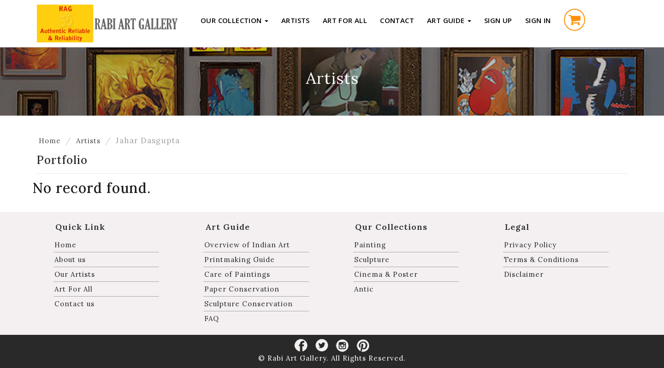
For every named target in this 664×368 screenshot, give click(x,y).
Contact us (74, 303)
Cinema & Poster (386, 274)
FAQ (211, 318)
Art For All (345, 20)
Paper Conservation (241, 289)
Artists (295, 20)
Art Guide (449, 20)
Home (50, 140)
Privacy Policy (530, 244)
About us (70, 259)
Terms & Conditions (541, 259)
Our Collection (234, 20)
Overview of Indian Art (247, 244)
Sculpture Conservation (248, 303)
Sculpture (372, 259)
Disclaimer (524, 274)
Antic (364, 289)
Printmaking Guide (239, 259)
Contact (397, 20)
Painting (370, 244)
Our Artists (74, 274)
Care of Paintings (237, 274)
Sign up (498, 20)
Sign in (538, 20)
